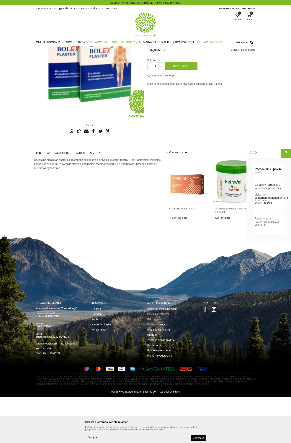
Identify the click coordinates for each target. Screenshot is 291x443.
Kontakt (96, 365)
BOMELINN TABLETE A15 (182, 255)
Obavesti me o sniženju (243, 96)
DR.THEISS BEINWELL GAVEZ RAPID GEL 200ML (233, 257)
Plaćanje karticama (158, 376)
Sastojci (80, 199)
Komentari (96, 199)
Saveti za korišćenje (58, 199)
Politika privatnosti (158, 360)
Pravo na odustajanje (159, 402)
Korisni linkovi (99, 376)
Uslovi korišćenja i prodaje (162, 355)
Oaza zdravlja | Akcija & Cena (51, 48)
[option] (145, 3)
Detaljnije (92, 437)
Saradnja (97, 360)
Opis (38, 199)
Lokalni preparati (114, 48)
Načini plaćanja (156, 370)
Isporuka (152, 381)
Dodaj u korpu (181, 112)
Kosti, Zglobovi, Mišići (92, 48)
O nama (96, 355)
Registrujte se (245, 8)
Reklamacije (154, 391)
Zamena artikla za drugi (161, 386)
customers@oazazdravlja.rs (271, 197)
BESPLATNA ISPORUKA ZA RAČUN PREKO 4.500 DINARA (145, 2)
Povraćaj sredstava (158, 396)
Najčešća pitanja (101, 370)
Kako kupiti (153, 365)
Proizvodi (73, 48)
